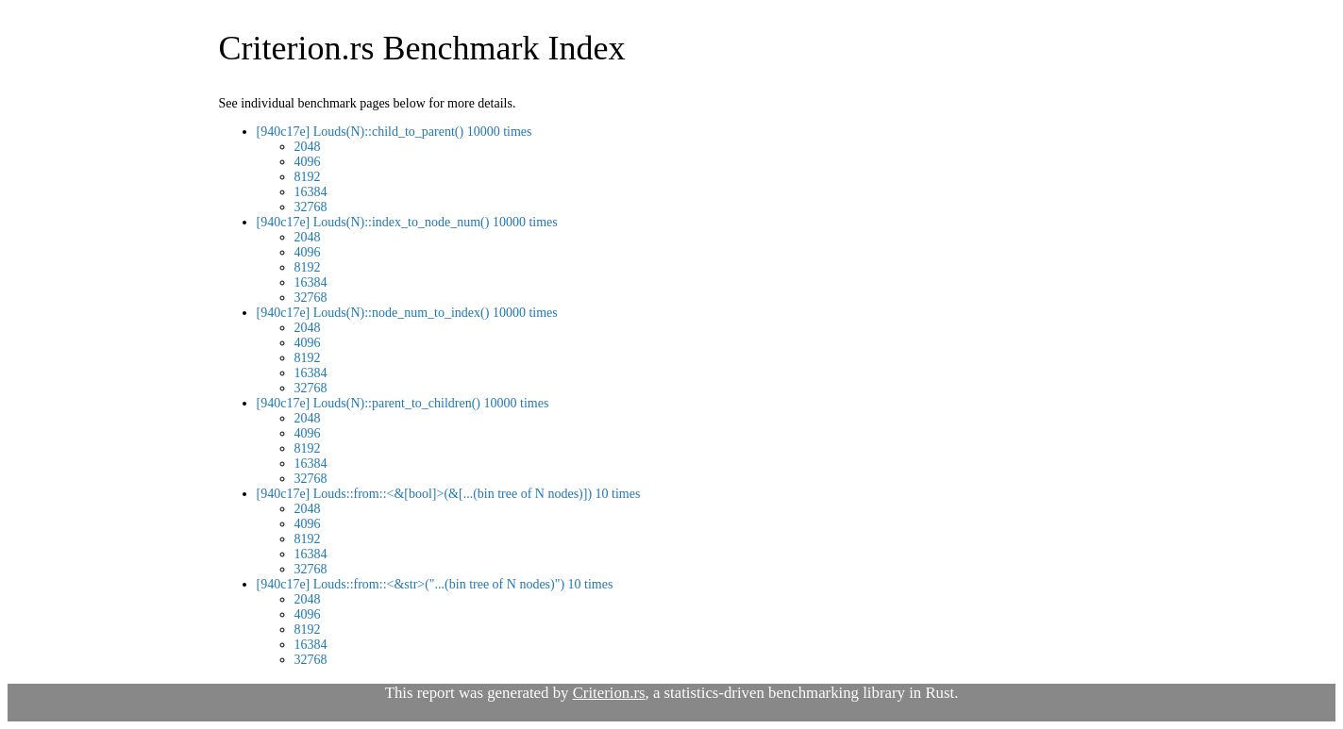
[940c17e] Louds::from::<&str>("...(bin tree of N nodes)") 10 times (435, 584)
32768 (310, 207)
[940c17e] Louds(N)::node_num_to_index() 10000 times (407, 313)
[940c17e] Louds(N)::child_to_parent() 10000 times (394, 131)
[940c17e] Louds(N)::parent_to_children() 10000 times (403, 403)
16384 (310, 192)
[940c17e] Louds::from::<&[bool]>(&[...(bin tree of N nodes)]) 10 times (449, 494)
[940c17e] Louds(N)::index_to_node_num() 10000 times (407, 222)
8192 (307, 177)
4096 (307, 162)
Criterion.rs (609, 693)
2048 (307, 147)
